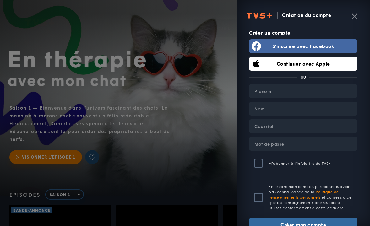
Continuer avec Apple (303, 64)
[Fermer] (354, 16)
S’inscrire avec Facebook (303, 46)
